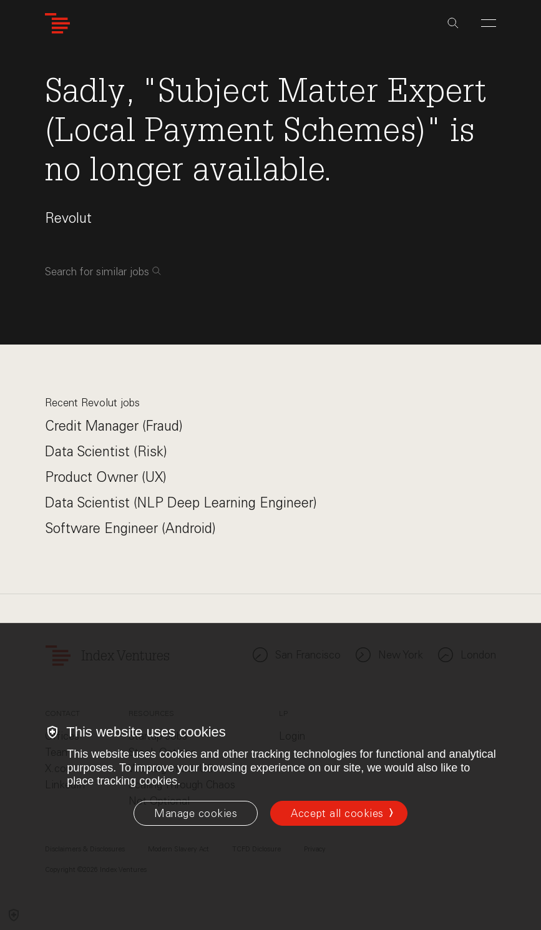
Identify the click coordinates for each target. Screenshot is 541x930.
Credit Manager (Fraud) (114, 426)
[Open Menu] (488, 23)
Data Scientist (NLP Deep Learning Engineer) (181, 502)
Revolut (68, 218)
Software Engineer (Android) (130, 528)
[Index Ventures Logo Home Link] (57, 23)
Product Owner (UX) (106, 477)
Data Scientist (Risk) (106, 451)
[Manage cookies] (196, 813)
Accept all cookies (337, 813)
